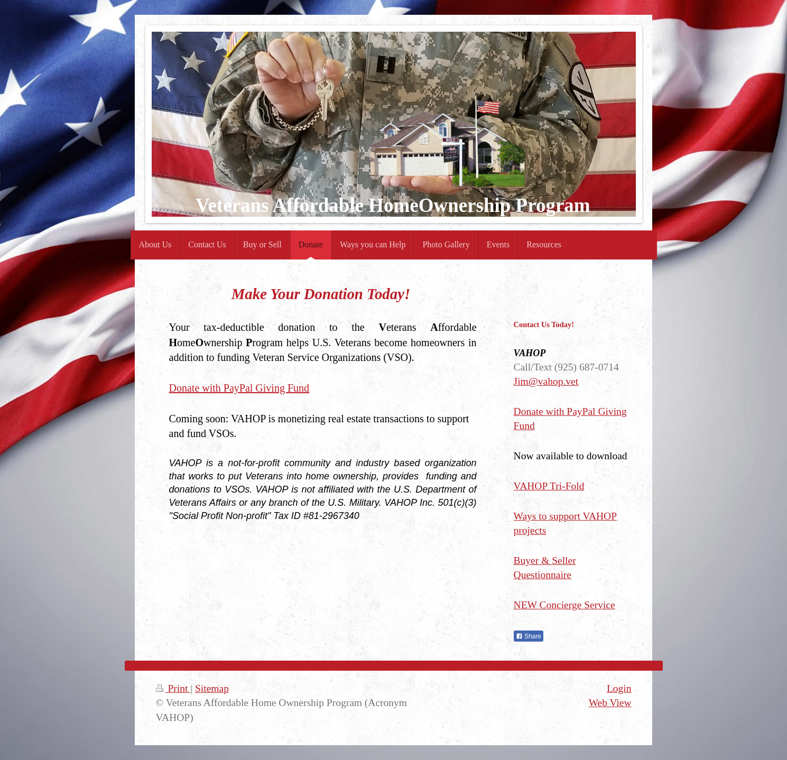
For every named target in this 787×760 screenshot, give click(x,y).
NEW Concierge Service (564, 604)
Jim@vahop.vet (546, 381)
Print (173, 688)
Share (528, 636)
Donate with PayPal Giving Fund (239, 388)
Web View (610, 702)
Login (619, 688)
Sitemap (212, 688)
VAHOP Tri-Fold (549, 486)
